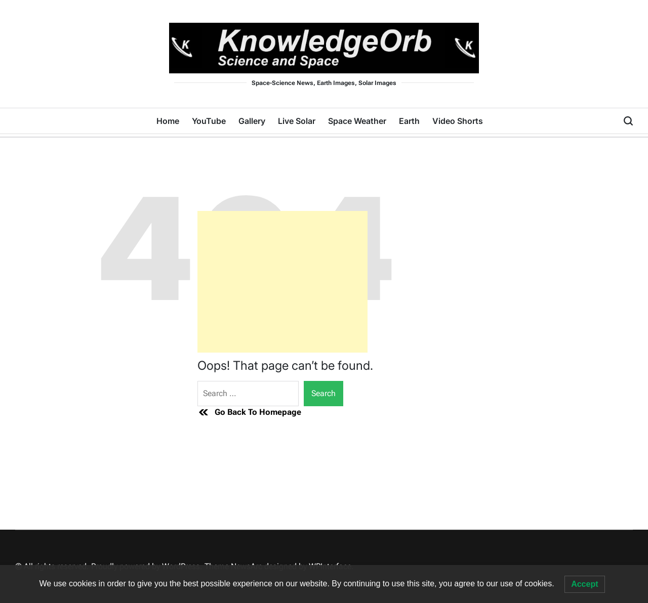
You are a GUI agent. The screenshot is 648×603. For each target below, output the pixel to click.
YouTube (209, 121)
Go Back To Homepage (249, 412)
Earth (409, 121)
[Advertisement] (282, 282)
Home (167, 121)
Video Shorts (457, 121)
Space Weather (357, 121)
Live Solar (296, 121)
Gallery (251, 121)
